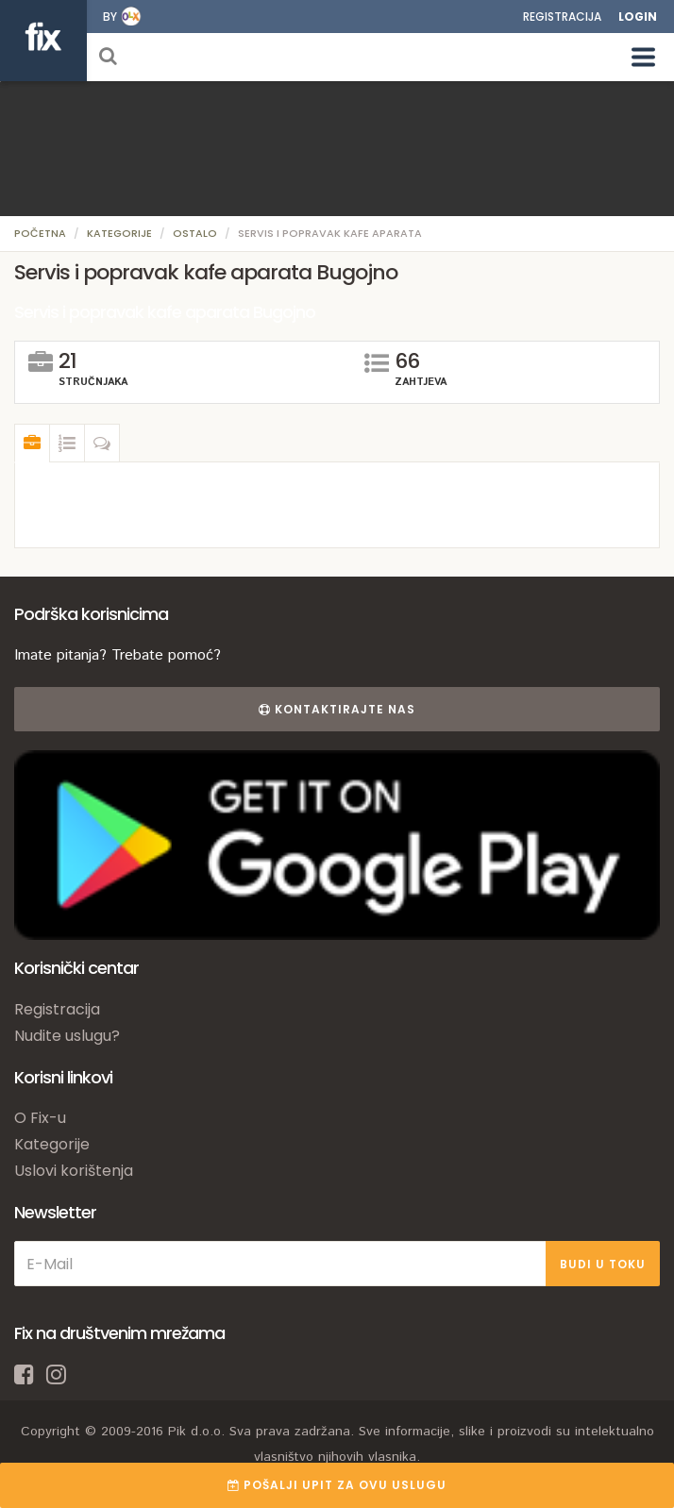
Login (637, 16)
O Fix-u (40, 1118)
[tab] (32, 443)
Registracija (562, 16)
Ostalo (195, 233)
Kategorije (119, 233)
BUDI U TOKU (603, 1264)
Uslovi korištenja (73, 1170)
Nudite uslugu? (67, 1036)
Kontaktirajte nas (337, 709)
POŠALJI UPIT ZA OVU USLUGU (337, 1485)
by (110, 16)
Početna (40, 233)
